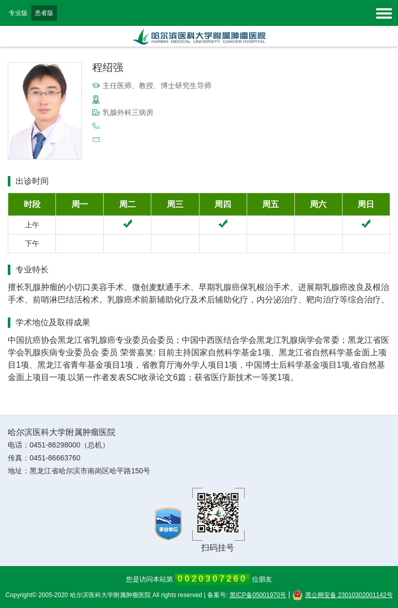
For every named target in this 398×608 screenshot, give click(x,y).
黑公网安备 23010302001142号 (342, 595)
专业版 (18, 13)
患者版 (44, 13)
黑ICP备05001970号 (258, 595)
